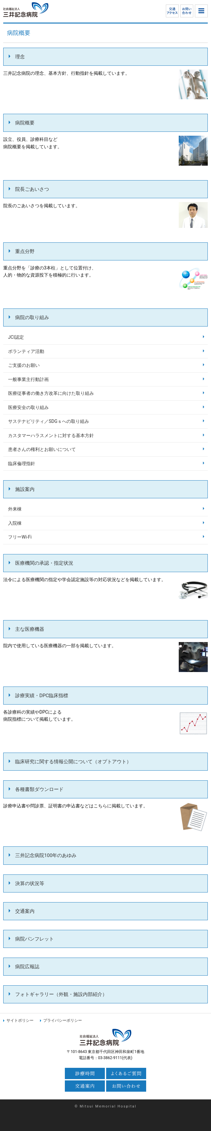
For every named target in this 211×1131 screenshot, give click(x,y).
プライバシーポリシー (62, 1020)
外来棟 (15, 509)
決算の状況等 (29, 883)
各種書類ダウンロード (39, 789)
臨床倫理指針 (21, 463)
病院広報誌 (27, 967)
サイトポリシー (20, 1020)
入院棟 (15, 523)
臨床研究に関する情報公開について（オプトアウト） (73, 762)
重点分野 (25, 251)
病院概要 (25, 123)
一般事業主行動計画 (28, 379)
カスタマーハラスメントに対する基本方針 (51, 435)
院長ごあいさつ (32, 189)
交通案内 (25, 911)
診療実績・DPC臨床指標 (41, 695)
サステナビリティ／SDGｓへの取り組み (48, 421)
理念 (20, 57)
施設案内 (25, 489)
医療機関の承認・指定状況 (44, 563)
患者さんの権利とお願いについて (42, 449)
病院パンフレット (34, 939)
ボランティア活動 (26, 351)
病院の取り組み (32, 317)
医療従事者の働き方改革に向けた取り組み (51, 393)
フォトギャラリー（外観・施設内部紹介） (61, 994)
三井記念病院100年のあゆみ (45, 855)
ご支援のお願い (24, 365)
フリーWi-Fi (20, 537)
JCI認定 (16, 337)
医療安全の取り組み (28, 407)
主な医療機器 (29, 629)
